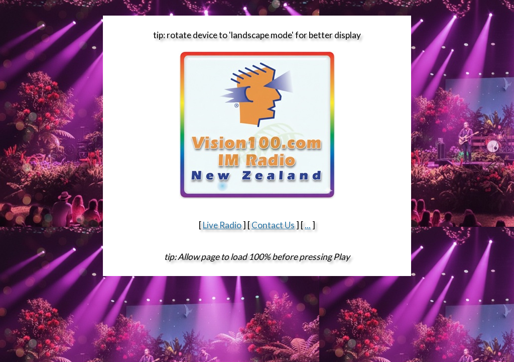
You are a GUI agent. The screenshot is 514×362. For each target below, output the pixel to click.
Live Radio (222, 225)
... (308, 225)
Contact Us (273, 225)
